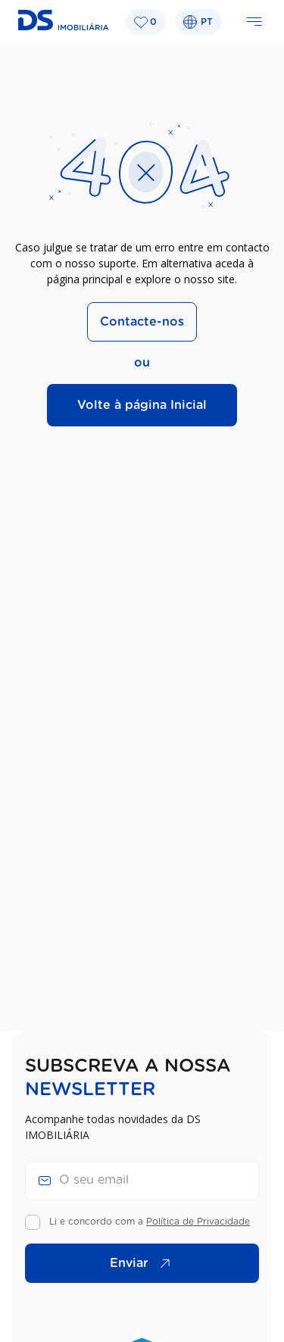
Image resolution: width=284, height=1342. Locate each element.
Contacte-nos (142, 322)
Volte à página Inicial (142, 405)
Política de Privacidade (198, 1221)
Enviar (144, 1263)
